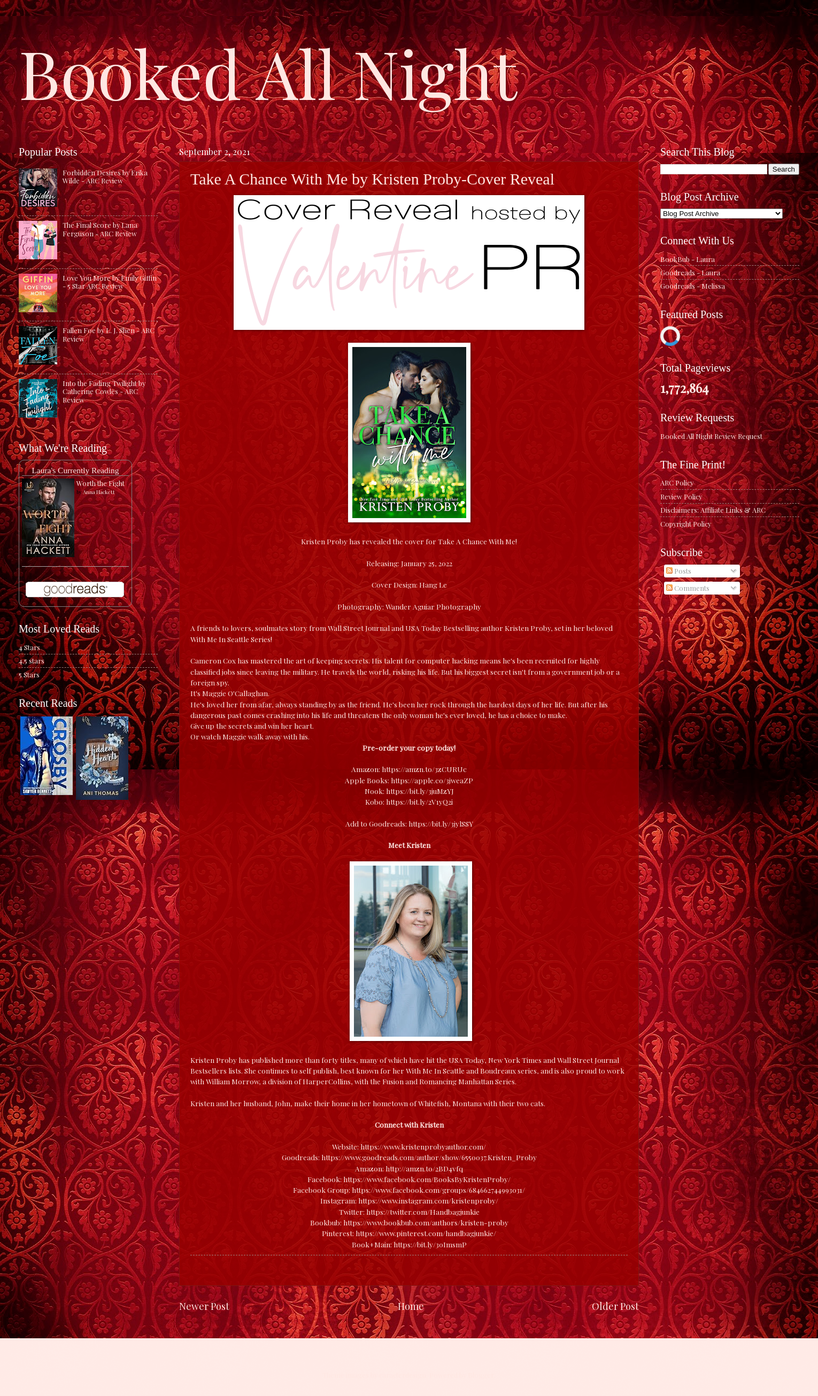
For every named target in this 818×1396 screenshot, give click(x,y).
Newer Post (204, 1306)
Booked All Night (268, 72)
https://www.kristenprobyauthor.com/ (423, 1146)
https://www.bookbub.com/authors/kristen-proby (425, 1222)
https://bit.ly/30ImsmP (430, 1244)
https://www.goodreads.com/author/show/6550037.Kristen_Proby (429, 1157)
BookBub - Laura (687, 259)
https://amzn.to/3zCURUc (424, 769)
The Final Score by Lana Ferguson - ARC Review (100, 228)
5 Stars (29, 674)
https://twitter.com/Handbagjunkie (423, 1211)
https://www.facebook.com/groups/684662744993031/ (438, 1189)
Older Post (615, 1306)
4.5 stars (31, 660)
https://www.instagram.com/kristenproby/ (428, 1200)
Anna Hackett (99, 492)
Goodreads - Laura (690, 272)
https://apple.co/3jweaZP (432, 780)
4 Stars (29, 647)
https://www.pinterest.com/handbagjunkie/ (426, 1233)
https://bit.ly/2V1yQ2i (419, 801)
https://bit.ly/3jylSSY (440, 823)
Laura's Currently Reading (75, 470)
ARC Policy (676, 482)
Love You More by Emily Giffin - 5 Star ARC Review (110, 281)
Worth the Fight (100, 483)
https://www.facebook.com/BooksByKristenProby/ (427, 1179)
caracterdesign (402, 1374)
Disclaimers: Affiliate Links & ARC (713, 509)
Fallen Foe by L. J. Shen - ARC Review (109, 334)
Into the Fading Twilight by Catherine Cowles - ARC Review (104, 391)
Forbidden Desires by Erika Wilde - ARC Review (105, 176)
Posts (678, 570)
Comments (687, 587)
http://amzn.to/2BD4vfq (424, 1168)
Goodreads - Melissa (692, 285)
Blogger (481, 1374)
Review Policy (681, 496)
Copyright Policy (685, 523)
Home (411, 1306)
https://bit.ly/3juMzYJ (420, 791)
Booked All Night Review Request (711, 436)
